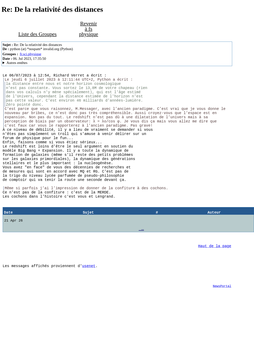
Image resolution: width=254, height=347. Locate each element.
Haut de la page (214, 280)
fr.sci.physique (30, 54)
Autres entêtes (16, 63)
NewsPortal (222, 327)
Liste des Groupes (37, 34)
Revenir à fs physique (88, 29)
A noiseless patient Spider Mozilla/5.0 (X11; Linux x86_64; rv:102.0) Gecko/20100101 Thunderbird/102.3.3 (116, 63)
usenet (88, 303)
